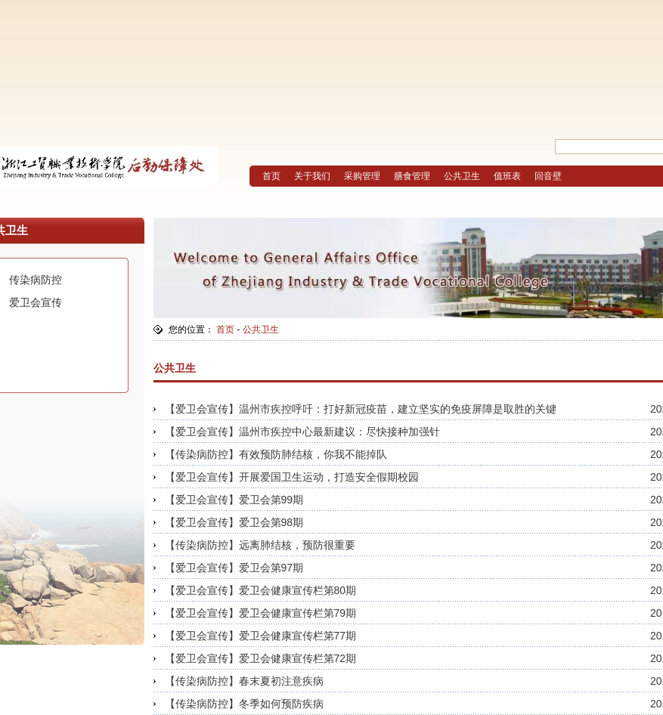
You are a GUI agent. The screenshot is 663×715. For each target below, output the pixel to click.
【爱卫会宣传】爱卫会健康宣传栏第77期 (261, 636)
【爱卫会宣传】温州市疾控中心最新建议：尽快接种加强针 (302, 432)
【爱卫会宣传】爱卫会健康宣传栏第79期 (261, 613)
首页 (225, 329)
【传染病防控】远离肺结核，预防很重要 (260, 545)
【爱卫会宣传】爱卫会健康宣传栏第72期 (261, 658)
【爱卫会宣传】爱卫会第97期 (234, 568)
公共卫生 (261, 329)
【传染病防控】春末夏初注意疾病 (244, 681)
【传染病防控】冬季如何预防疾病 (244, 704)
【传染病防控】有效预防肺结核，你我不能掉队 (276, 454)
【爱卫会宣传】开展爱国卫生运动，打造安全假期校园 (292, 477)
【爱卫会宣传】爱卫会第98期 (234, 522)
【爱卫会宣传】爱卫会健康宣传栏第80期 (261, 590)
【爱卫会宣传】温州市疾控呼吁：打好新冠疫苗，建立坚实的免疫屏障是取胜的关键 (360, 409)
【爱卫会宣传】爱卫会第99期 (234, 500)
